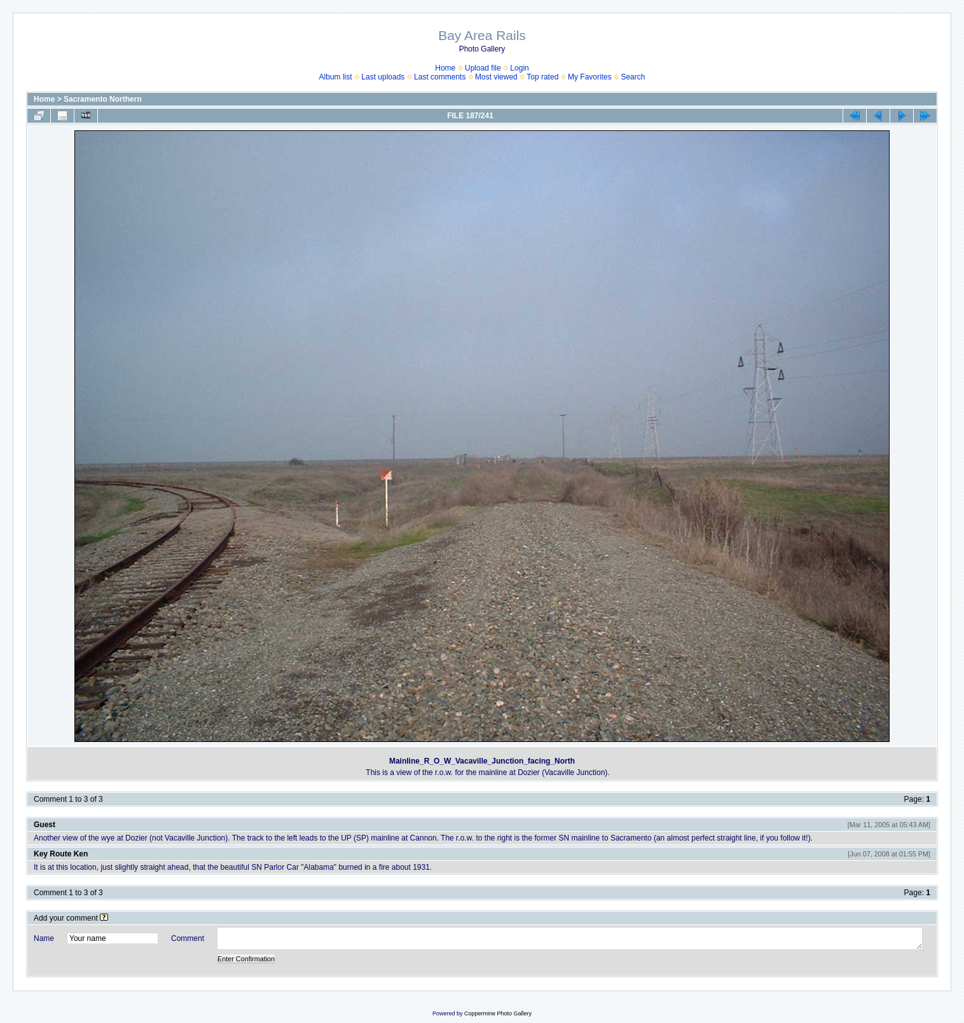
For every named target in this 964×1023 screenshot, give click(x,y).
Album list (335, 76)
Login (519, 68)
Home (445, 68)
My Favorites (590, 76)
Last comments (439, 76)
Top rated (542, 76)
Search (633, 76)
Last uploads (382, 76)
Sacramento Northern (103, 99)
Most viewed (496, 76)
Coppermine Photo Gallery (498, 1013)
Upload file (483, 68)
